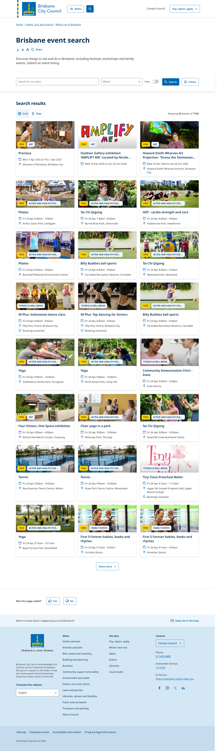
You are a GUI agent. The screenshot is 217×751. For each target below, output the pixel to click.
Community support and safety (81, 672)
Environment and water (76, 678)
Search (170, 82)
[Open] (139, 82)
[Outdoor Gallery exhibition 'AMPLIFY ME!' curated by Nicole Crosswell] (107, 144)
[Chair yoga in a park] (107, 417)
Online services (71, 641)
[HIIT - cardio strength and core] (169, 204)
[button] (36, 49)
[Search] (90, 8)
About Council (71, 714)
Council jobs (116, 672)
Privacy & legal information (100, 732)
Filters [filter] (190, 82)
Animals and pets (72, 647)
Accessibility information (67, 732)
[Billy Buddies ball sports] (107, 255)
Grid (23, 113)
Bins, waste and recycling (77, 653)
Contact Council (156, 8)
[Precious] (45, 145)
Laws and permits (73, 690)
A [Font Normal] (18, 50)
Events (113, 659)
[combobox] (116, 81)
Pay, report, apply (185, 9)
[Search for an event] (57, 81)
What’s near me (118, 647)
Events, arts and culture (76, 684)
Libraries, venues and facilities (80, 696)
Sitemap (21, 732)
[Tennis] (45, 469)
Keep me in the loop (184, 621)
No (69, 601)
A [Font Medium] (23, 50)
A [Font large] (27, 49)
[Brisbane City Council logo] (39, 9)
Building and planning (75, 659)
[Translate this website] (37, 692)
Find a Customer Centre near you (175, 679)
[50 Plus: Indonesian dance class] (45, 309)
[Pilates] (45, 204)
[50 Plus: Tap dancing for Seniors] (107, 309)
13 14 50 (160, 667)
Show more (108, 566)
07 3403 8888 (163, 656)
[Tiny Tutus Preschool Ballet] (169, 473)
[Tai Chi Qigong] (107, 204)
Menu (75, 9)
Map (36, 113)
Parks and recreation (75, 702)
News (112, 653)
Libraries (114, 665)
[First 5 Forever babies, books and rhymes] (107, 531)
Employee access (39, 732)
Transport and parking (76, 708)
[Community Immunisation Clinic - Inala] (169, 364)
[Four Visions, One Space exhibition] (45, 417)
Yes (52, 601)
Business (68, 665)
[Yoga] (45, 362)
